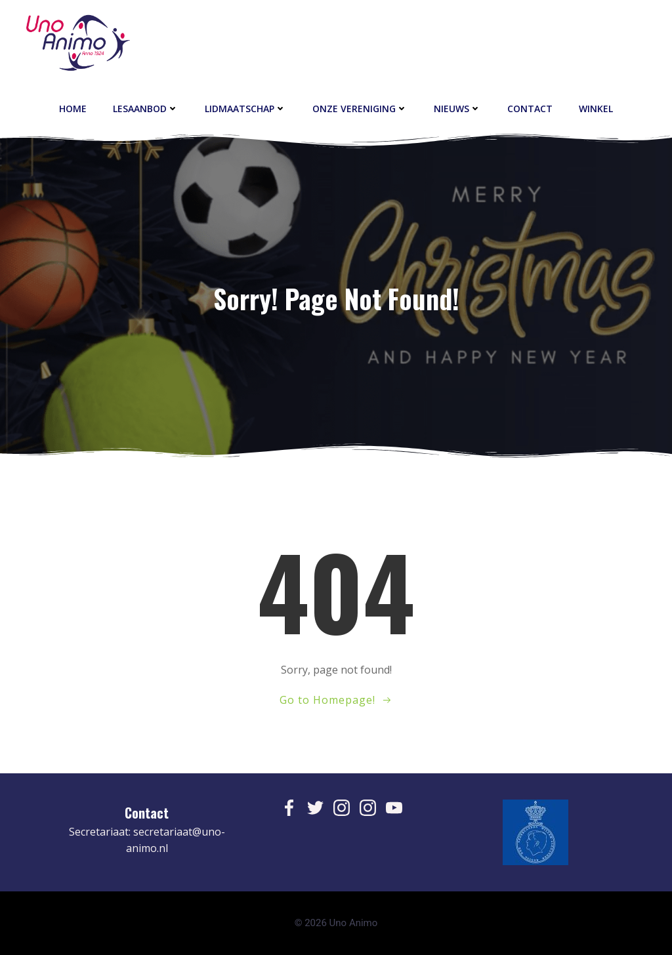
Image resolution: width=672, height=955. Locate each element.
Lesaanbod (145, 108)
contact (530, 108)
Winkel (596, 108)
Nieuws (457, 108)
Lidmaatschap (245, 108)
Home (73, 108)
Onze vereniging (360, 108)
